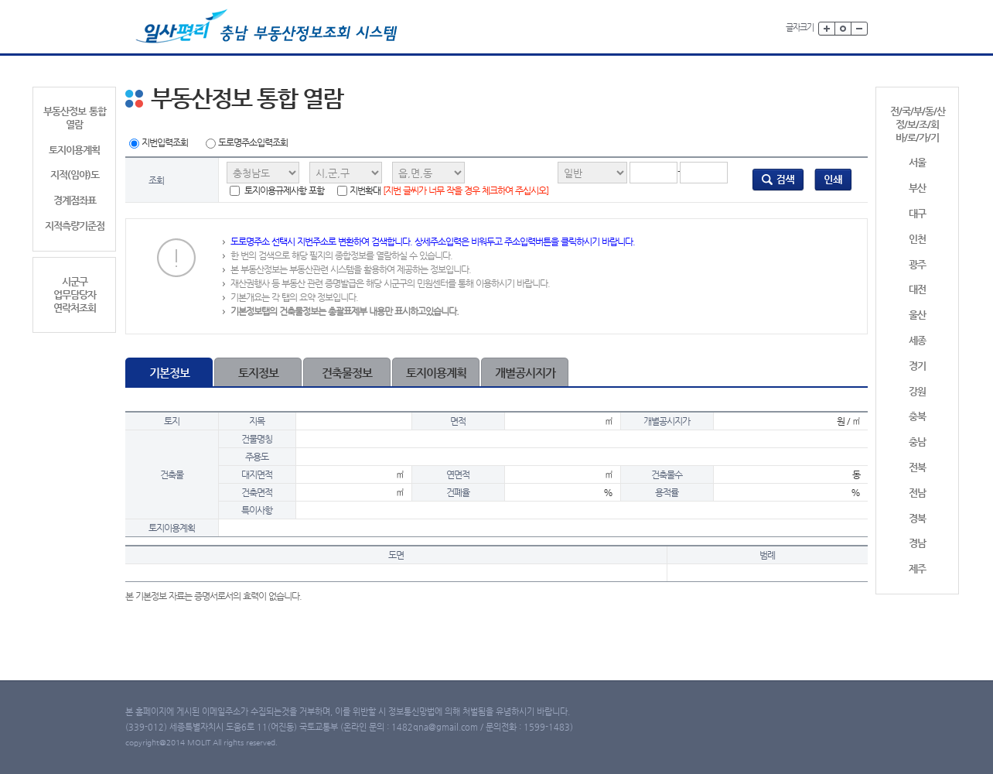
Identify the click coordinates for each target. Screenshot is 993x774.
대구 (917, 213)
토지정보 (258, 372)
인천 (917, 239)
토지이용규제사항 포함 (277, 191)
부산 (917, 188)
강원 (917, 391)
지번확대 (442, 191)
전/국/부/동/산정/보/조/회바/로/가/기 (917, 124)
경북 (917, 518)
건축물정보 (347, 372)
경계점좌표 (74, 200)
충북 (917, 416)
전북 (917, 467)
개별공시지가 (525, 372)
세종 (917, 340)
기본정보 (169, 372)
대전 (917, 289)
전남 (917, 492)
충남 (917, 441)
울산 (917, 314)
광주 (917, 264)
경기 (917, 366)
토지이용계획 (74, 150)
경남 (917, 543)
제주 (917, 568)
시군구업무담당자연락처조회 (74, 294)
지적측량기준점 (74, 225)
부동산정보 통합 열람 (74, 117)
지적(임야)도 (74, 174)
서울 (917, 162)
